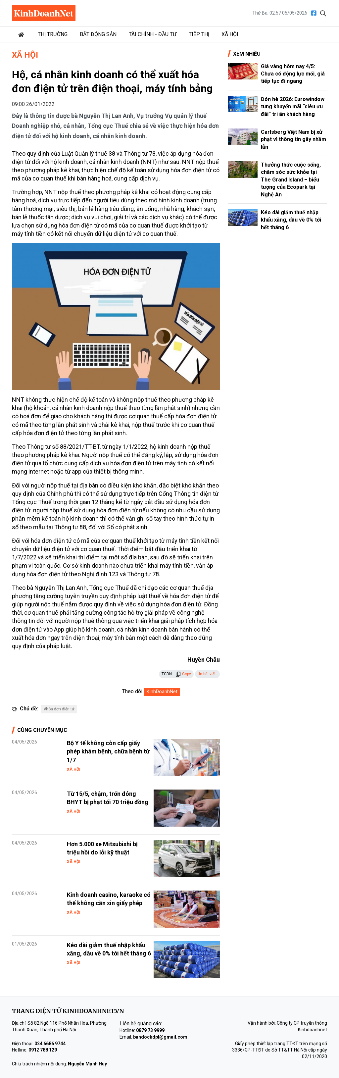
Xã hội (229, 34)
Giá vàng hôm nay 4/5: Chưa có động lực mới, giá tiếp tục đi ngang (293, 73)
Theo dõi (132, 691)
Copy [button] (183, 674)
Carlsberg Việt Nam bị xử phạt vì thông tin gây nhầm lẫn (293, 139)
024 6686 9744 (50, 1043)
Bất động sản (98, 34)
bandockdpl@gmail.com (160, 1037)
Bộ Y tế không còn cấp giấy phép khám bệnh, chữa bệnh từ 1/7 (108, 751)
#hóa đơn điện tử (59, 709)
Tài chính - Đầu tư (152, 34)
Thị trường (53, 34)
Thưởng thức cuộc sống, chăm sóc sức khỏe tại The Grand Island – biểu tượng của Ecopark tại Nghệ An (291, 180)
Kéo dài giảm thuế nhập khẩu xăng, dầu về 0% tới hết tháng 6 (291, 220)
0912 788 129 (42, 1049)
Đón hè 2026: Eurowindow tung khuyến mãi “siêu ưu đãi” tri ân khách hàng (292, 106)
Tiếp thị (199, 34)
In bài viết (207, 674)
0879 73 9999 (150, 1030)
